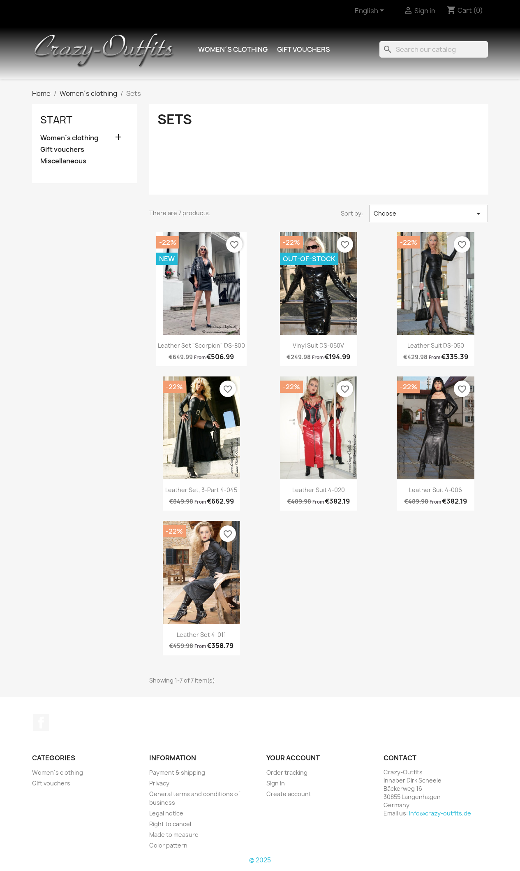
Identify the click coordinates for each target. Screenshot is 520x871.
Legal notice (166, 813)
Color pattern (168, 845)
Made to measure (174, 834)
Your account (293, 757)
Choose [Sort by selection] (428, 213)
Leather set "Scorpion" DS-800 (201, 345)
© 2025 (260, 860)
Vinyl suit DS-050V (318, 345)
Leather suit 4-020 (318, 490)
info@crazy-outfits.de (440, 813)
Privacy (159, 783)
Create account (288, 794)
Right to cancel (170, 824)
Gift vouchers (303, 49)
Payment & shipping (177, 772)
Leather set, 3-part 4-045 (201, 490)
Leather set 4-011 (201, 635)
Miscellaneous (63, 161)
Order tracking (286, 772)
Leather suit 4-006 (435, 490)
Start (56, 120)
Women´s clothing (232, 49)
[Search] (433, 49)
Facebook (41, 722)
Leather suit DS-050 (435, 345)
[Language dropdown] (371, 11)
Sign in (275, 783)
